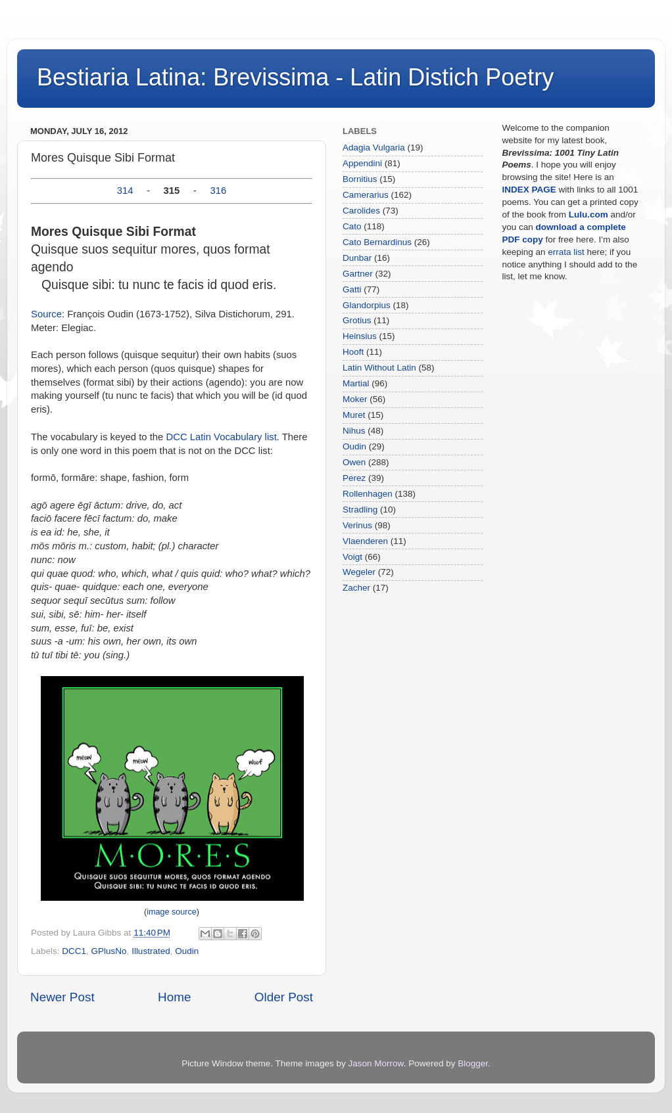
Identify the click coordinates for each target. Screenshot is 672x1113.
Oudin (187, 951)
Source (46, 314)
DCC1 (74, 951)
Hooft (353, 352)
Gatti (352, 289)
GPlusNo (109, 951)
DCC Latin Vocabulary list (221, 437)
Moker (355, 399)
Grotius (357, 320)
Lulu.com (588, 214)
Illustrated (151, 951)
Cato (352, 226)
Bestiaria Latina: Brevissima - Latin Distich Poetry (295, 77)
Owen (354, 462)
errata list (566, 252)
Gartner (358, 274)
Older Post (283, 997)
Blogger (473, 1063)
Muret (354, 415)
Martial (356, 383)
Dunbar (357, 258)
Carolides (361, 211)
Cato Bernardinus (377, 242)
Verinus (357, 525)
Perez (354, 478)
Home (174, 997)
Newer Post (62, 997)
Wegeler (359, 572)
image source (172, 912)
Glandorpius (367, 305)
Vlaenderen (365, 541)
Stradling (360, 509)
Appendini (362, 163)
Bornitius (360, 179)
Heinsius (360, 336)
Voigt (352, 557)
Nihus (354, 431)
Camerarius (366, 195)
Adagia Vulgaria (374, 147)
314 (125, 190)
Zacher (356, 588)
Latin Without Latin (379, 368)
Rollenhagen (368, 494)
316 (218, 190)
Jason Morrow (376, 1063)
